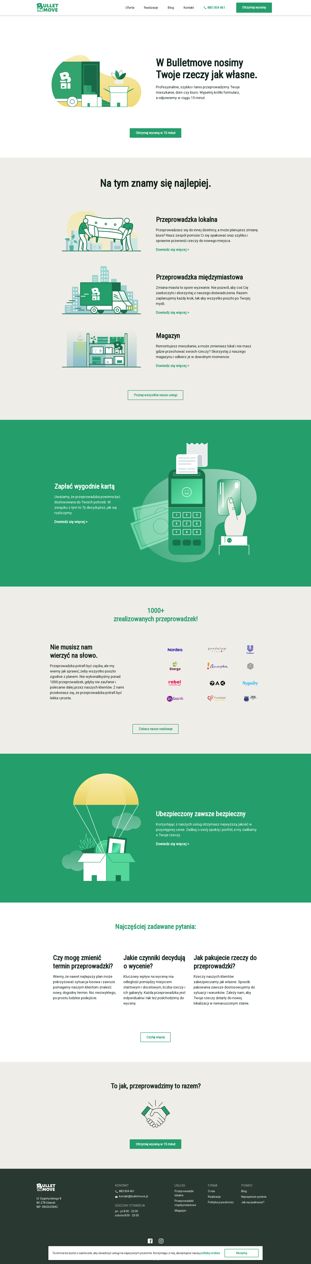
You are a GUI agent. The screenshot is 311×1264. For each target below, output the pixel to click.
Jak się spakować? (252, 1202)
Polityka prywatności (221, 1202)
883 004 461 (214, 8)
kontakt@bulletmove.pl (133, 1196)
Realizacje (151, 8)
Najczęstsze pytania (253, 1196)
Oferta (130, 8)
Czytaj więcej (156, 1037)
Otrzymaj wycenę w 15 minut (155, 133)
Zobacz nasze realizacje (156, 729)
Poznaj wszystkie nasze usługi (155, 395)
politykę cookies (210, 1253)
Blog (171, 8)
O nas (211, 1191)
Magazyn (180, 1210)
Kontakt (188, 8)
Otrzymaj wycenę (254, 7)
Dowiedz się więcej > (172, 250)
